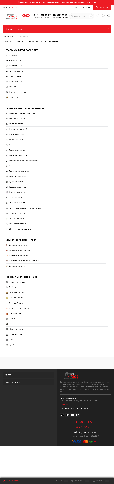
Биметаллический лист (16, 266)
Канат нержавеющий (15, 124)
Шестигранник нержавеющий (18, 229)
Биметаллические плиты (17, 256)
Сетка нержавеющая (15, 192)
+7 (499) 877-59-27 (42, 15)
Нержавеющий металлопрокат (25, 108)
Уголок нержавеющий (16, 213)
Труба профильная (14, 71)
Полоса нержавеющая (16, 166)
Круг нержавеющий (15, 134)
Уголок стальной (14, 82)
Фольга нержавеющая (16, 219)
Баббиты (11, 287)
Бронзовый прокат (15, 292)
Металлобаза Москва (68, 398)
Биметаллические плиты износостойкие (22, 261)
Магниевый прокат (15, 303)
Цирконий (11, 345)
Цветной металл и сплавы (22, 277)
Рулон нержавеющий (15, 182)
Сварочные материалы (16, 187)
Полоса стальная (14, 66)
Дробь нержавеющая (15, 119)
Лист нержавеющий (15, 145)
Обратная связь (11, 481)
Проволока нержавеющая (17, 171)
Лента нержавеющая (15, 140)
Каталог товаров (57, 29)
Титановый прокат (15, 334)
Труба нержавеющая (15, 203)
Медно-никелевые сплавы (17, 308)
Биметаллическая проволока (18, 250)
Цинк (10, 340)
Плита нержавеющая (15, 150)
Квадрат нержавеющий (16, 129)
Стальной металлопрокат (22, 50)
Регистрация (85, 7)
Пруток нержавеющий (16, 176)
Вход (77, 7)
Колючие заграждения (16, 92)
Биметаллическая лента (16, 245)
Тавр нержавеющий (15, 197)
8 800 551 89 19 (60, 15)
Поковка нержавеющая (16, 155)
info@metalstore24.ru (87, 432)
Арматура (11, 55)
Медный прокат (14, 314)
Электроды (12, 97)
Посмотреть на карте (67, 404)
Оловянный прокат (15, 324)
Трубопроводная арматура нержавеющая (23, 208)
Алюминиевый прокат (16, 282)
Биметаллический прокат (22, 240)
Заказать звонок (102, 7)
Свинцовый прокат (15, 329)
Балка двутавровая (15, 61)
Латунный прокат (14, 298)
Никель (10, 319)
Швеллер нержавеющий (16, 224)
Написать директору (60, 17)
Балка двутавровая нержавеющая (20, 113)
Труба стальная (13, 76)
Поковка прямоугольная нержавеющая (22, 161)
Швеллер (11, 87)
